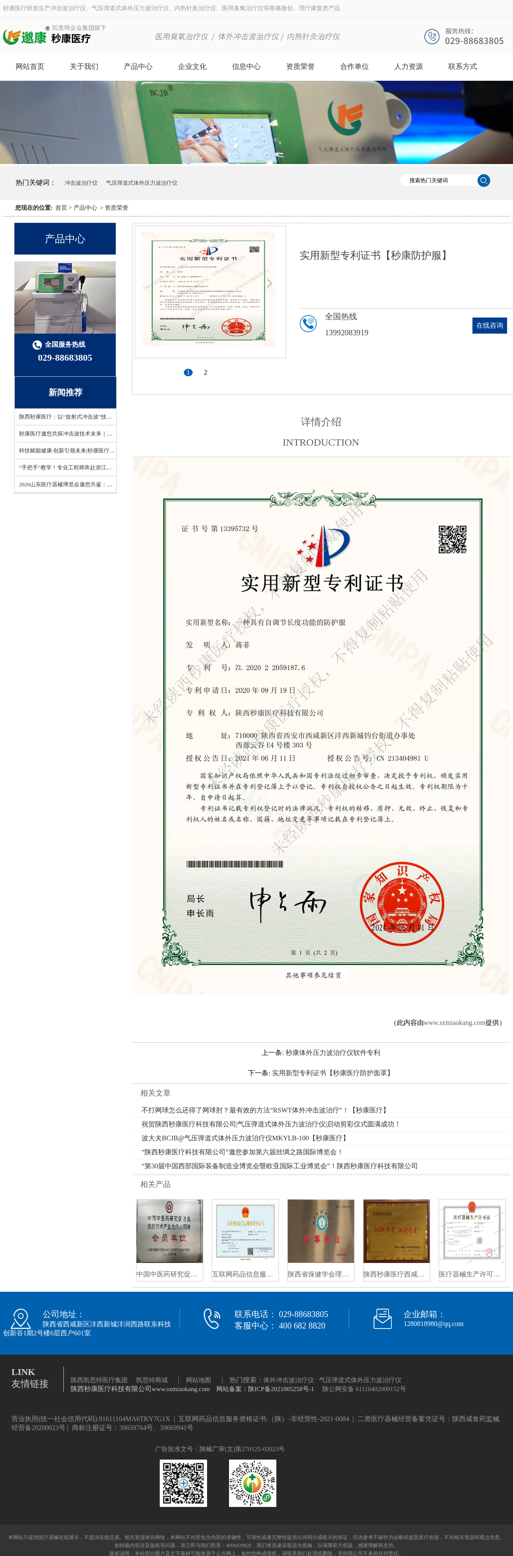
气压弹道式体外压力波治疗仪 (141, 183)
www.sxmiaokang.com (455, 1022)
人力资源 (408, 67)
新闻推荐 (65, 392)
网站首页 (30, 67)
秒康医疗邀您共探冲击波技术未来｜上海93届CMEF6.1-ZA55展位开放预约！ (111, 433)
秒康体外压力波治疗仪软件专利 (333, 1052)
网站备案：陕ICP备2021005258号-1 (265, 1389)
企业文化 (192, 67)
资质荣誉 (300, 67)
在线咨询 (489, 325)
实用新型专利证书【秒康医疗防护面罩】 (333, 1073)
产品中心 (138, 67)
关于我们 (84, 67)
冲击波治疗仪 (81, 183)
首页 (61, 208)
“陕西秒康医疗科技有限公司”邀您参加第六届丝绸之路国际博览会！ (243, 1152)
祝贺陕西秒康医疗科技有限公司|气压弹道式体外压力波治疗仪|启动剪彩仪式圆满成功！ (271, 1124)
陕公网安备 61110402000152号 (364, 1389)
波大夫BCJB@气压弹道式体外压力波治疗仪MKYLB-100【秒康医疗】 (245, 1138)
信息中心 (246, 67)
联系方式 (462, 67)
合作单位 (354, 67)
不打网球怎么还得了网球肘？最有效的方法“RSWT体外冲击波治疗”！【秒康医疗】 (266, 1110)
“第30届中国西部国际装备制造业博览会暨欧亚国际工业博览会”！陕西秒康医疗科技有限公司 (280, 1166)
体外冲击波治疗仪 (288, 1380)
